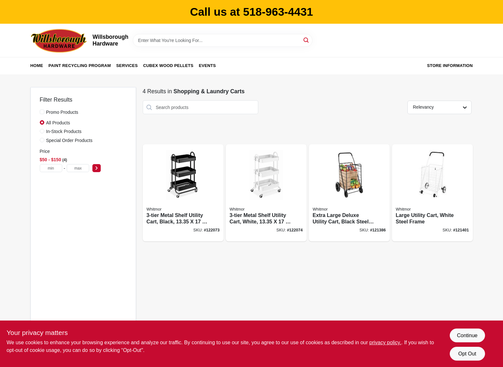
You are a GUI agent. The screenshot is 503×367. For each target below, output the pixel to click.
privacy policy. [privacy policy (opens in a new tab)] (385, 342)
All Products (58, 122)
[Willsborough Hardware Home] (59, 40)
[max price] (78, 168)
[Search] (306, 40)
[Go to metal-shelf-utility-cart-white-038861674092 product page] (266, 192)
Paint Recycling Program (79, 65)
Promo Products (62, 112)
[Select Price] (96, 168)
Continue (467, 335)
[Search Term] (222, 40)
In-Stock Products (64, 131)
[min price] (51, 168)
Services (127, 65)
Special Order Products (69, 140)
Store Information (450, 65)
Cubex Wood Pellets (168, 65)
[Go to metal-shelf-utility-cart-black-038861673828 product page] (183, 192)
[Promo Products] (42, 112)
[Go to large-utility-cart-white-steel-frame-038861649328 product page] (432, 192)
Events (207, 65)
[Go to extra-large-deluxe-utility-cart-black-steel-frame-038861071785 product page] (349, 192)
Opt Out (467, 353)
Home (36, 65)
